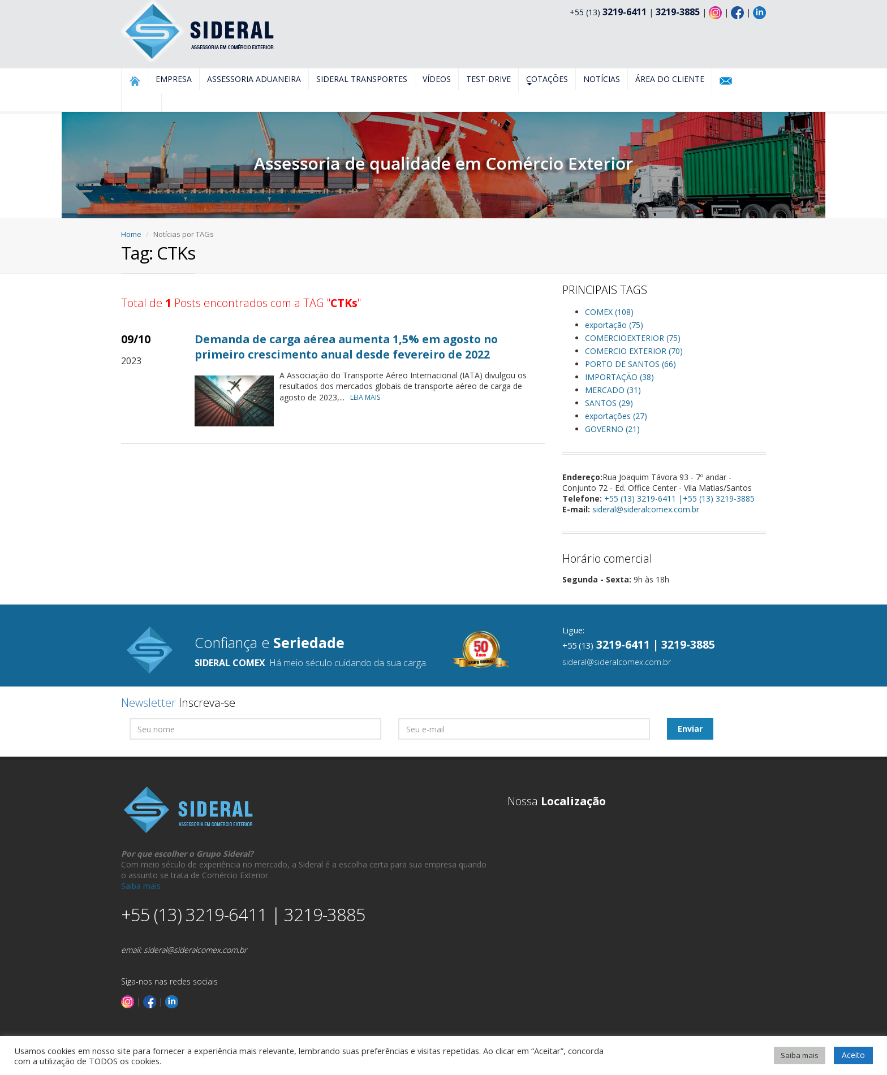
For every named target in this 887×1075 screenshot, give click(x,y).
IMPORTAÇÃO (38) (619, 377)
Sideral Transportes (361, 79)
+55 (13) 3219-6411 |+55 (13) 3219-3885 (679, 498)
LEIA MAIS (368, 397)
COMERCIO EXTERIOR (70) (634, 351)
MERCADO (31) (613, 390)
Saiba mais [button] (800, 1055)
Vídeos (437, 79)
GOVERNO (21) (612, 429)
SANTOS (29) (609, 403)
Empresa (174, 79)
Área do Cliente (669, 79)
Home (131, 234)
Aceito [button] (853, 1055)
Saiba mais (141, 885)
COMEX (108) (609, 311)
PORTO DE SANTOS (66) (630, 364)
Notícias (601, 79)
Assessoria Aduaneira (254, 79)
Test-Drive (488, 79)
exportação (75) (614, 325)
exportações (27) (616, 416)
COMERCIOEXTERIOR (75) (633, 338)
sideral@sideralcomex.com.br (645, 509)
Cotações (547, 79)
